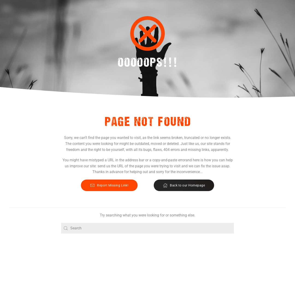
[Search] (147, 228)
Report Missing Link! (109, 185)
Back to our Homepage (184, 185)
